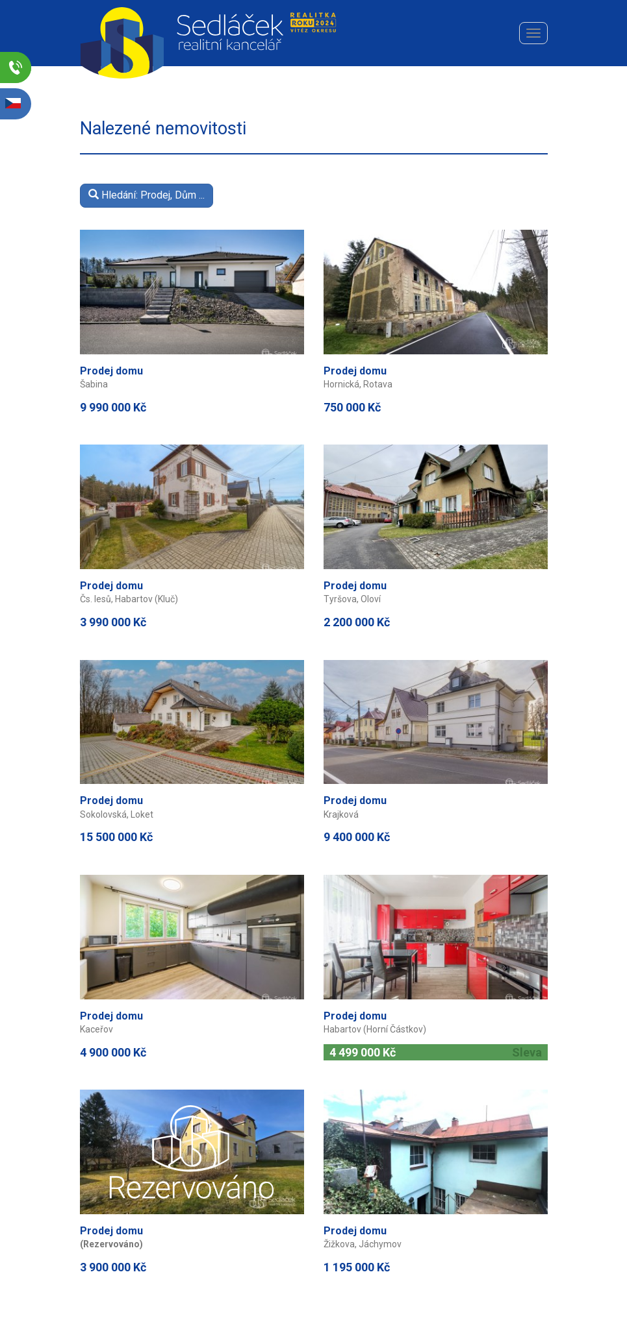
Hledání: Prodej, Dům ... (146, 195)
